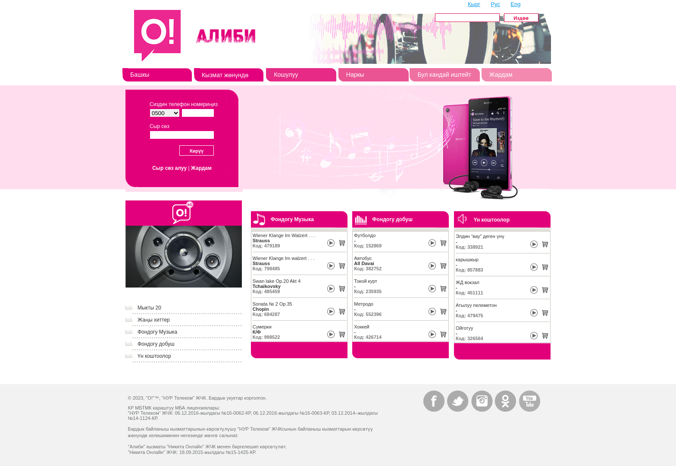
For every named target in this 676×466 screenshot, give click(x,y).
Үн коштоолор (154, 356)
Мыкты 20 (149, 308)
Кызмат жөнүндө (225, 75)
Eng (515, 4)
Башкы (139, 74)
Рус (495, 4)
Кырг (474, 4)
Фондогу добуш (156, 344)
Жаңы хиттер (154, 320)
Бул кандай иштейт (444, 74)
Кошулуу (286, 74)
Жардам (501, 74)
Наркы (355, 74)
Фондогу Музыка (157, 332)
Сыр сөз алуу (169, 168)
